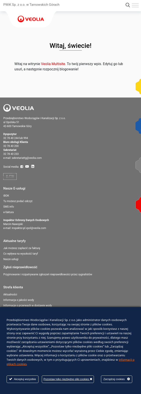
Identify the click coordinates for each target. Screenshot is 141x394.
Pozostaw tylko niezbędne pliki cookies (68, 379)
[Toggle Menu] (135, 5)
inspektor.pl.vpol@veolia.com (29, 228)
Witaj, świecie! (70, 45)
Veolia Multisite (53, 64)
